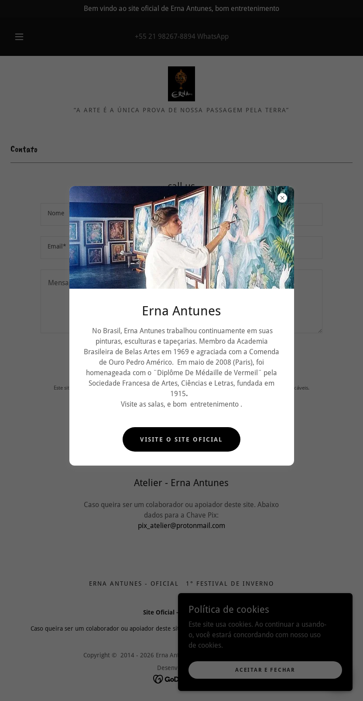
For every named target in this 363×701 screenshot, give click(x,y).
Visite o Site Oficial (181, 439)
